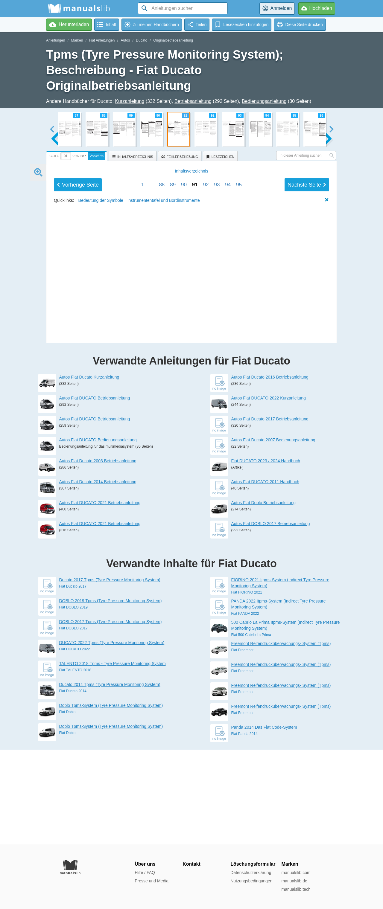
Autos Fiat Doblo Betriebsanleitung (263, 597)
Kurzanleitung (129, 101)
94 (228, 388)
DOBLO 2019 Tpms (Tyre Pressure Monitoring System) (110, 695)
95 (239, 388)
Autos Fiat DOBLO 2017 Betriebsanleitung (270, 618)
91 (195, 388)
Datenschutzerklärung (250, 872)
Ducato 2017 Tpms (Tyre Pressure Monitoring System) (109, 674)
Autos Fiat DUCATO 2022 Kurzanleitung (268, 492)
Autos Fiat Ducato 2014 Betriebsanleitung (97, 576)
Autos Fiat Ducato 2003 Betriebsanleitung (97, 555)
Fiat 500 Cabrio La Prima (251, 729)
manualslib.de (294, 881)
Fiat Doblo (67, 807)
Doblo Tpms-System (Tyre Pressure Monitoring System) (111, 800)
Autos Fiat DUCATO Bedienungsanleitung (98, 534)
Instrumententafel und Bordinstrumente (163, 403)
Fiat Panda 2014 (244, 828)
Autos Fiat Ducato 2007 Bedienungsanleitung (273, 534)
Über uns (145, 864)
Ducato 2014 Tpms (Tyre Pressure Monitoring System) (109, 779)
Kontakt (191, 864)
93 (217, 388)
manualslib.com (295, 872)
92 (206, 388)
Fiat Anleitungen (102, 40)
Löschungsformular (252, 864)
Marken (77, 40)
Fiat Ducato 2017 (72, 681)
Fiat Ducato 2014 (72, 786)
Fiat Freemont (242, 745)
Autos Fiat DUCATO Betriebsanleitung (94, 492)
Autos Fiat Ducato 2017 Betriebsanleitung (269, 513)
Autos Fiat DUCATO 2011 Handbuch (265, 576)
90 (184, 388)
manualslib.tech (295, 889)
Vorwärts (96, 156)
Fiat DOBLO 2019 (73, 702)
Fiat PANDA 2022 (245, 708)
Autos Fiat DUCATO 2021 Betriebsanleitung (100, 597)
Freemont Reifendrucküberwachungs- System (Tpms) (281, 738)
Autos (125, 40)
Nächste (307, 387)
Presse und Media (151, 881)
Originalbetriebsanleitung (173, 40)
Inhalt (191, 374)
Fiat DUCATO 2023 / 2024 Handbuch (265, 555)
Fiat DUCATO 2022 (74, 744)
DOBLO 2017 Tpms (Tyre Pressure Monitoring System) (110, 716)
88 (162, 388)
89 (173, 388)
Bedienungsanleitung (264, 101)
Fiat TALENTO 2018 (75, 765)
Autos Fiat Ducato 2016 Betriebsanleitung (269, 471)
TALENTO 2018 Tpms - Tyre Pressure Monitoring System (112, 758)
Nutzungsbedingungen (251, 881)
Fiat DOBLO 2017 (73, 723)
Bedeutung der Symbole (100, 403)
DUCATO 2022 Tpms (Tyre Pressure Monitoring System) (112, 737)
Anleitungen (55, 40)
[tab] (77, 155)
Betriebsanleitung (193, 101)
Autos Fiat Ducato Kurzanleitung (89, 471)
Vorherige (78, 387)
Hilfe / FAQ (145, 872)
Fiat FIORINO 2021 (246, 687)
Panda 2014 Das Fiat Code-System (264, 822)
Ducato (141, 40)
